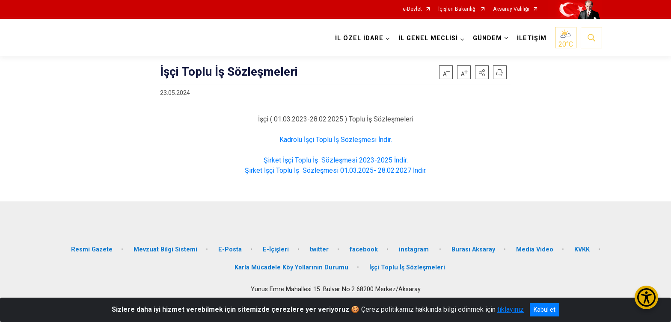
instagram (415, 249)
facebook (364, 249)
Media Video (534, 249)
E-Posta (230, 249)
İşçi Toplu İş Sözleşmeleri (407, 267)
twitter (319, 249)
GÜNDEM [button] (487, 38)
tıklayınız (510, 309)
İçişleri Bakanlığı (457, 9)
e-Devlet (412, 9)
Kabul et (544, 309)
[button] (482, 72)
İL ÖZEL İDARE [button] (359, 38)
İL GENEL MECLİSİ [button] (428, 38)
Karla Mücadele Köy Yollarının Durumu (291, 267)
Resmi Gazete (92, 249)
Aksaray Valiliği (511, 9)
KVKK (582, 249)
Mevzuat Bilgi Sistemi (165, 249)
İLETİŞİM (531, 38)
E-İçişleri (276, 249)
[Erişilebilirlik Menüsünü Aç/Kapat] (646, 297)
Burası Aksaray (473, 249)
